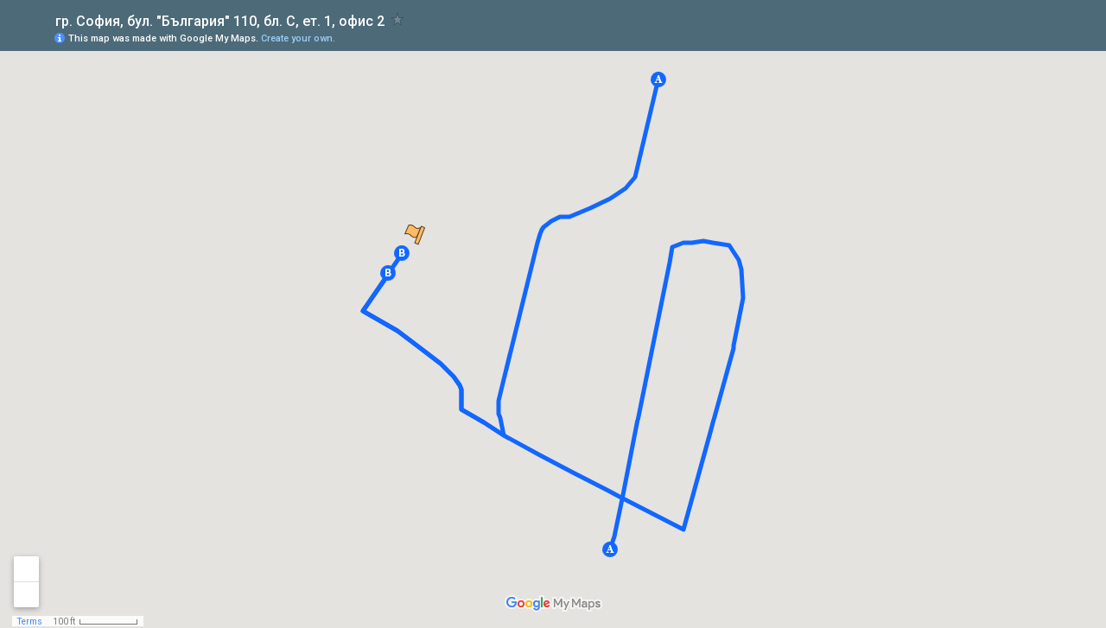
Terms (29, 621)
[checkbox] (398, 19)
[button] (610, 549)
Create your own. (298, 38)
